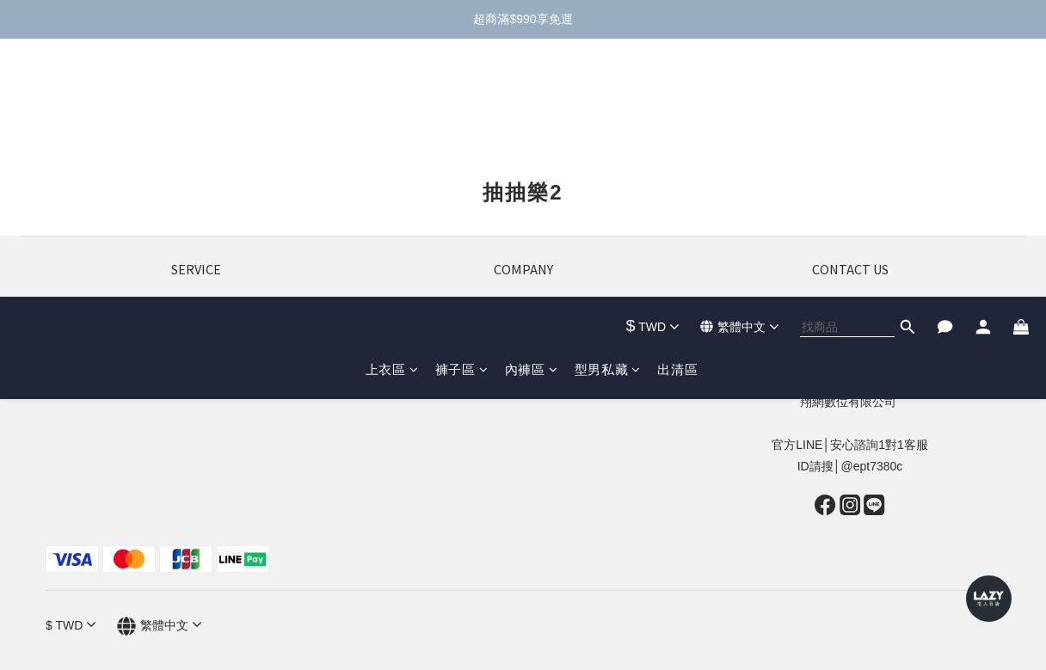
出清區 (677, 111)
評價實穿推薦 (196, 359)
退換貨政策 (196, 316)
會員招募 (523, 337)
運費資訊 (196, 337)
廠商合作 (523, 380)
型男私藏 (608, 111)
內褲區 (531, 111)
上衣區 (392, 111)
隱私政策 (196, 380)
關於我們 (523, 316)
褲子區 (461, 111)
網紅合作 (523, 359)
